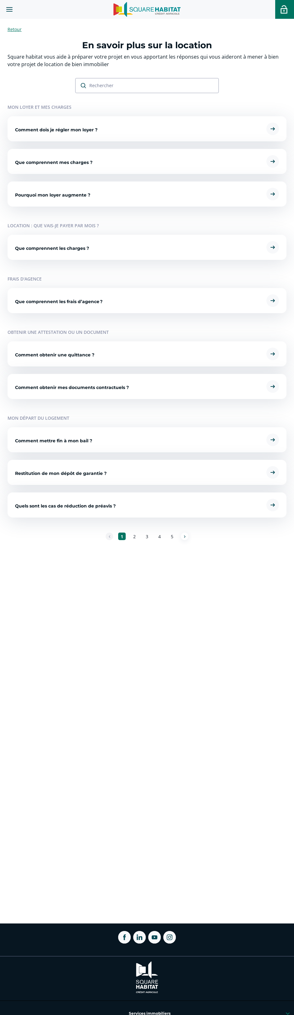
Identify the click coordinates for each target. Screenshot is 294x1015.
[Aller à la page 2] (134, 536)
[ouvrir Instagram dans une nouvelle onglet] (169, 937)
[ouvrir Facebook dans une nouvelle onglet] (124, 937)
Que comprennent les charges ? (52, 248)
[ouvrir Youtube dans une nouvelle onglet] (154, 937)
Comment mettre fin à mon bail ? (53, 441)
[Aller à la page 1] (122, 536)
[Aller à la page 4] (159, 536)
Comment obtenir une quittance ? (54, 355)
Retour (15, 29)
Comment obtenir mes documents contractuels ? (72, 388)
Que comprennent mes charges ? (53, 163)
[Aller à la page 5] (172, 536)
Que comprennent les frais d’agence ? (58, 302)
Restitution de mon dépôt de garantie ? (61, 473)
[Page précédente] (109, 536)
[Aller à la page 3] (147, 536)
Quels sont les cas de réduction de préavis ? (65, 506)
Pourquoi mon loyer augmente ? (52, 195)
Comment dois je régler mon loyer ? (56, 130)
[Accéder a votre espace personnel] (284, 9)
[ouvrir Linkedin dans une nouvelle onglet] (139, 937)
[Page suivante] (184, 536)
